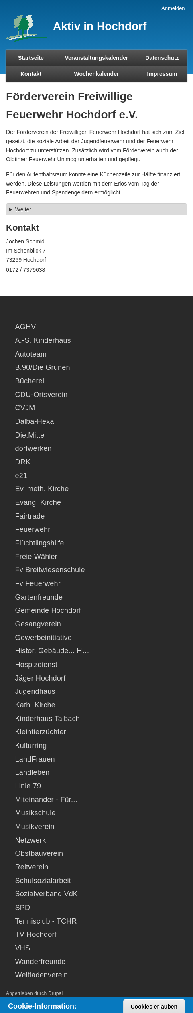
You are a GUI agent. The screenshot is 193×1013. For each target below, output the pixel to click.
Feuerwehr (33, 529)
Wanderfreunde (40, 962)
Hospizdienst (36, 664)
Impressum (162, 74)
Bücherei (30, 381)
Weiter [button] (23, 209)
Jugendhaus (35, 691)
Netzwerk (30, 840)
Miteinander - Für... (46, 800)
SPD (22, 908)
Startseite (31, 58)
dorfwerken (33, 448)
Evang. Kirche (38, 502)
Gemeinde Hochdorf (48, 610)
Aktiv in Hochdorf (99, 26)
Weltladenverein (41, 975)
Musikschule (35, 813)
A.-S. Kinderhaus (43, 340)
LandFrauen (35, 759)
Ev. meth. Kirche (42, 489)
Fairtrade (30, 516)
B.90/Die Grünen (42, 367)
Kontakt (30, 74)
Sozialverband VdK (46, 894)
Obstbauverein (39, 853)
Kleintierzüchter (40, 732)
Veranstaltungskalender (96, 58)
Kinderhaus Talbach (47, 719)
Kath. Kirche (35, 705)
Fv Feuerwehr (38, 583)
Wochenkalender (96, 74)
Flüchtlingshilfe (39, 543)
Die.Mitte (30, 435)
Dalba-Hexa (34, 421)
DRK (23, 462)
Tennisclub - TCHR (46, 921)
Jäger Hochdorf (40, 678)
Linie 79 (28, 786)
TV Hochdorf (36, 934)
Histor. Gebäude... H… (52, 651)
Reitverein (32, 867)
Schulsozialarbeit (43, 881)
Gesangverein (38, 624)
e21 (21, 476)
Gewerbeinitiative (43, 638)
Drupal (55, 993)
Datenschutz (162, 58)
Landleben (32, 772)
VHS (22, 948)
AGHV (25, 327)
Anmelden (173, 8)
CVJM (25, 408)
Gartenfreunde (39, 597)
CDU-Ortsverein (41, 395)
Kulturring (31, 746)
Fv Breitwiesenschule (50, 570)
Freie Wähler (36, 557)
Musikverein (35, 827)
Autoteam (31, 354)
